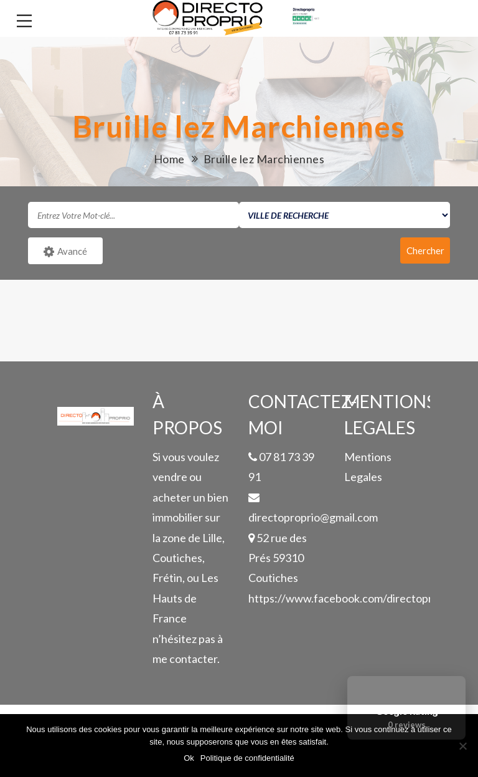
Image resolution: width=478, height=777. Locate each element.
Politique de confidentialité (247, 758)
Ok (189, 758)
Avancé (65, 251)
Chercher (425, 250)
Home (169, 159)
